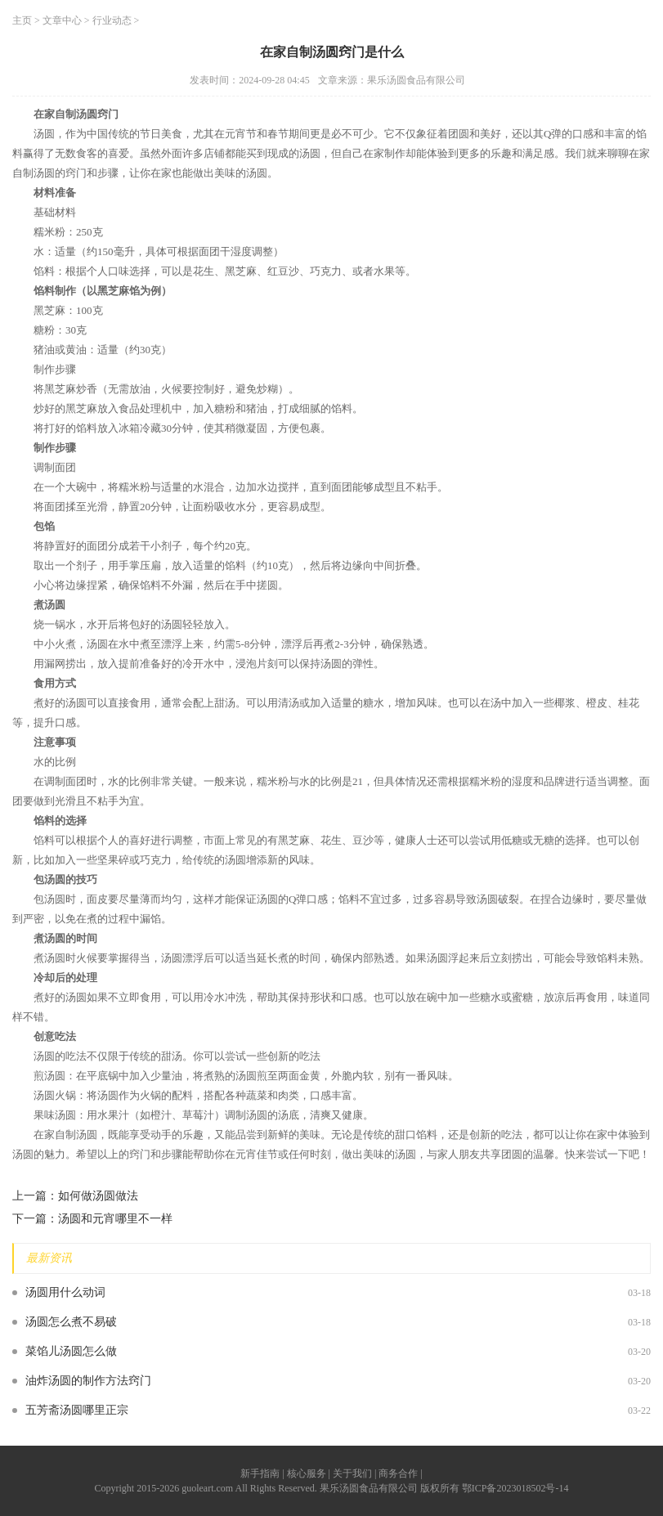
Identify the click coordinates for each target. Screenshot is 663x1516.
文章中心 (62, 20)
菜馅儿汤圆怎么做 (71, 1351)
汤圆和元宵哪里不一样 (115, 1219)
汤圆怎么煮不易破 (71, 1322)
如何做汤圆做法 (98, 1196)
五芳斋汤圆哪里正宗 (76, 1410)
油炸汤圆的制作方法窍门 (88, 1381)
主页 (22, 20)
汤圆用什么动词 (65, 1292)
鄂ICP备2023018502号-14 (515, 1488)
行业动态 (112, 20)
